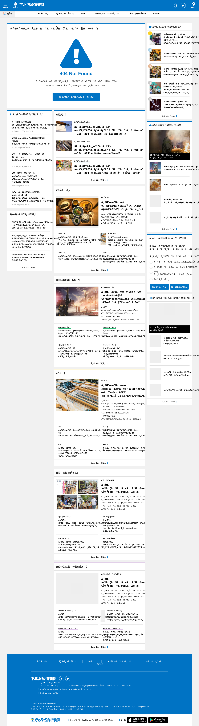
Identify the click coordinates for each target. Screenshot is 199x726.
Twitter (183, 5)
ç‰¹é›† (157, 13)
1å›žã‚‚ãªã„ (161, 279)
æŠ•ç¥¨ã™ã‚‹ (159, 287)
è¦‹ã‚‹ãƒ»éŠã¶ (65, 13)
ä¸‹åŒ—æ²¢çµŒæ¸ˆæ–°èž (28, 5)
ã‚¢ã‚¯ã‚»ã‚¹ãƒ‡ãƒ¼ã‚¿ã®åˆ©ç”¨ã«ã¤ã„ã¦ (61, 689)
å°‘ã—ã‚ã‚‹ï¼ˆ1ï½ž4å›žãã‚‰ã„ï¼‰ (173, 273)
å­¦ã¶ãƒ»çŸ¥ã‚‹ (138, 13)
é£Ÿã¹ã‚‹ (43, 13)
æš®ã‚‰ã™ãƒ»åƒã (108, 13)
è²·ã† (84, 13)
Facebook (176, 5)
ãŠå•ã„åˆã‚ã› (80, 689)
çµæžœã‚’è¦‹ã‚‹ (179, 287)
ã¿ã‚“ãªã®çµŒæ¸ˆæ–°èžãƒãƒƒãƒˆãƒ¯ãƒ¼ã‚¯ (45, 720)
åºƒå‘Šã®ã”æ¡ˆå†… (50, 693)
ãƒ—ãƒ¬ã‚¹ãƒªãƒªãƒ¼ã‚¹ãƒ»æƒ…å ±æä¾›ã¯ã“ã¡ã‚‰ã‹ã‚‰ (101, 685)
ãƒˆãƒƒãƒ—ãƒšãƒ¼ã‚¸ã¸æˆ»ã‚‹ (76, 97)
